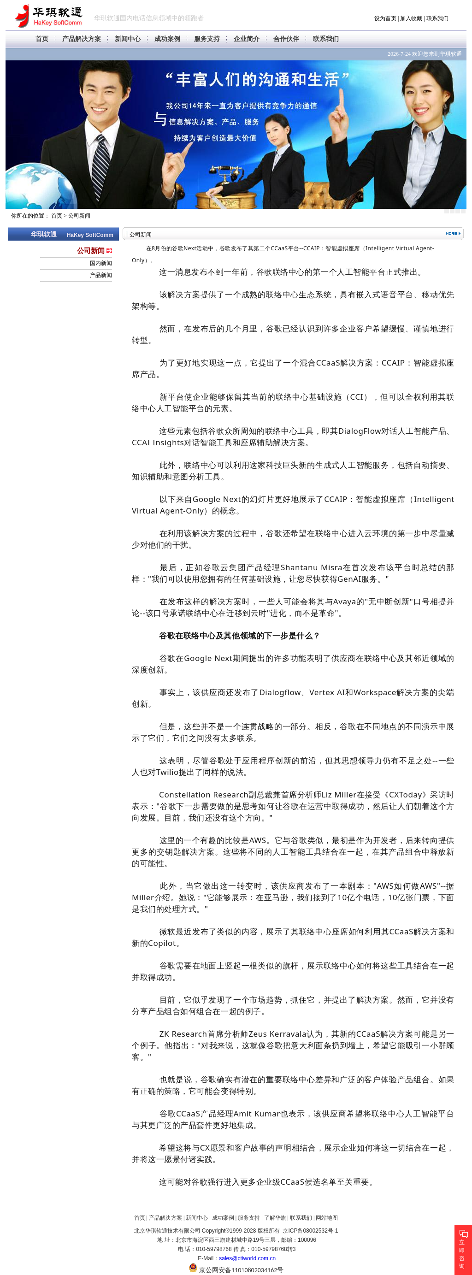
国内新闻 (101, 263)
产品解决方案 (81, 38)
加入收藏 (411, 18)
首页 (41, 38)
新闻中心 (128, 38)
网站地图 (327, 1218)
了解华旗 (275, 1218)
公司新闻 (79, 215)
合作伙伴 (286, 38)
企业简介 (247, 38)
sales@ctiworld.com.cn (247, 1258)
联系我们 (437, 18)
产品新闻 (101, 275)
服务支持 (207, 38)
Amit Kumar (257, 1113)
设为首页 (385, 18)
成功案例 (167, 38)
